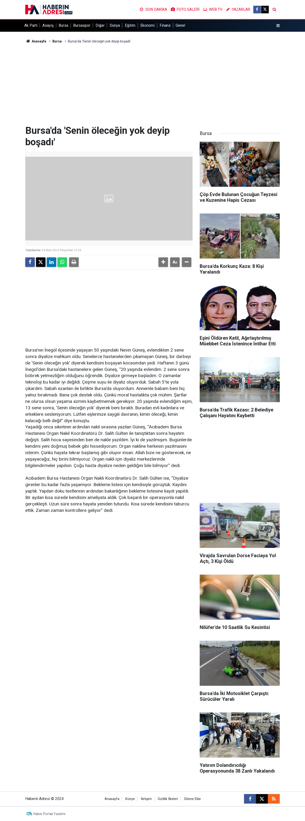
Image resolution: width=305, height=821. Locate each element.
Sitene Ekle (192, 799)
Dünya (115, 25)
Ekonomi (147, 25)
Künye (130, 799)
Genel (180, 25)
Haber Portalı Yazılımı (49, 814)
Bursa (63, 25)
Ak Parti (30, 25)
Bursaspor (81, 25)
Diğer (100, 25)
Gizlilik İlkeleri (168, 799)
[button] (163, 262)
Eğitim (130, 25)
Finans (165, 25)
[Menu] (278, 26)
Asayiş (48, 25)
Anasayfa (35, 41)
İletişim (146, 799)
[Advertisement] (152, 84)
